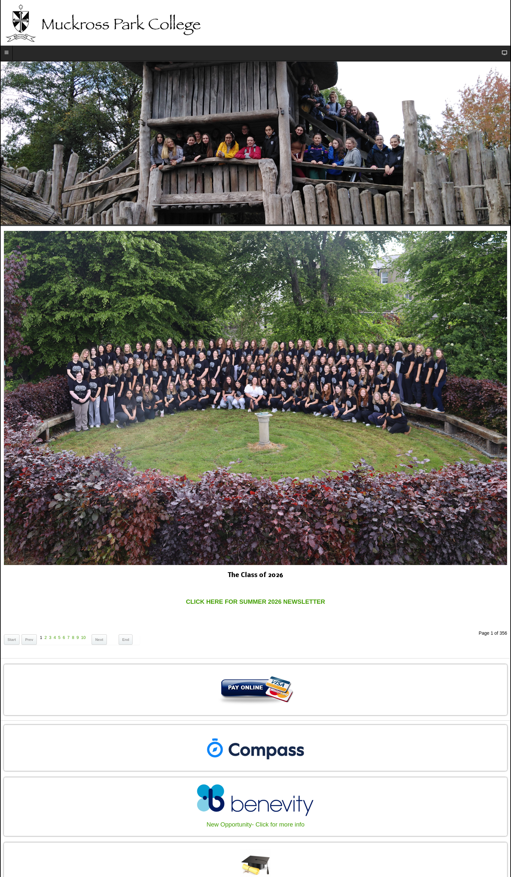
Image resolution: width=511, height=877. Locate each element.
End (125, 640)
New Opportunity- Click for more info (256, 824)
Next (99, 640)
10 (83, 637)
